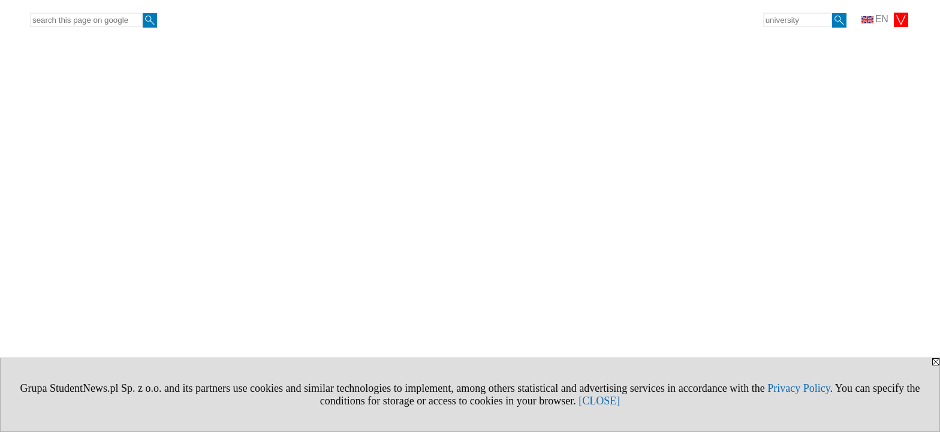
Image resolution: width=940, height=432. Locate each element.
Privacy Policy (798, 388)
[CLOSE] (599, 401)
